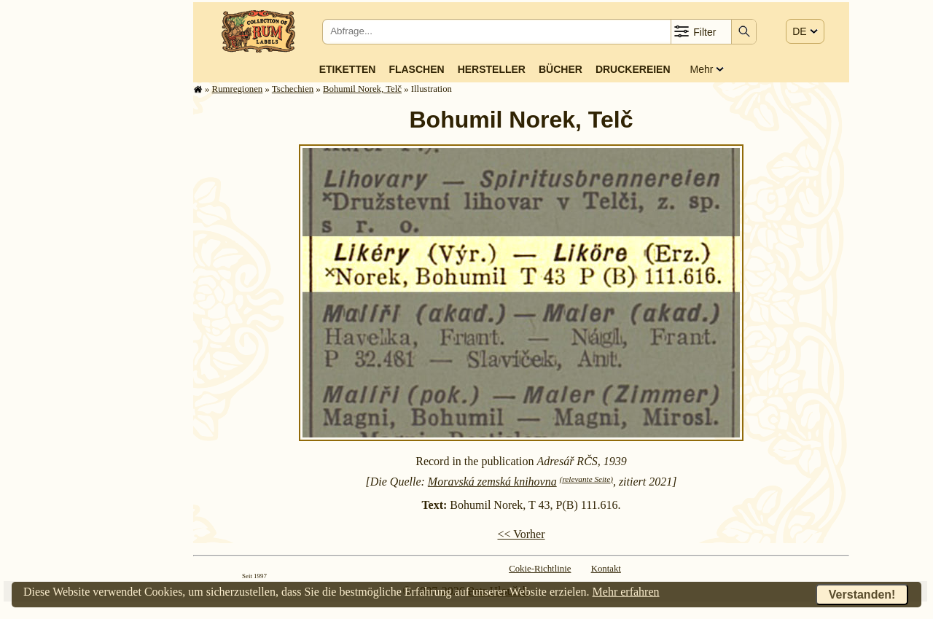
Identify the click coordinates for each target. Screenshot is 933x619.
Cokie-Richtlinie (540, 569)
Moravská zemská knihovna (492, 481)
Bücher (560, 69)
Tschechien (292, 89)
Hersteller (492, 69)
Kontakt (606, 569)
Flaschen (416, 69)
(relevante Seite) (586, 479)
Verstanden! (862, 594)
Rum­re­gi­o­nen (237, 89)
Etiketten (347, 69)
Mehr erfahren (626, 591)
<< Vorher (520, 534)
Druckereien (633, 69)
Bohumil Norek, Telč (362, 89)
